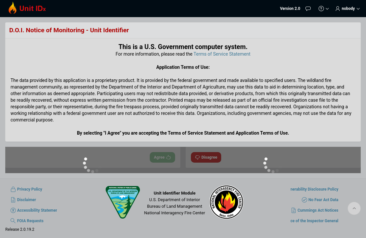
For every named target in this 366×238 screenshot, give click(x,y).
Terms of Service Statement (222, 54)
